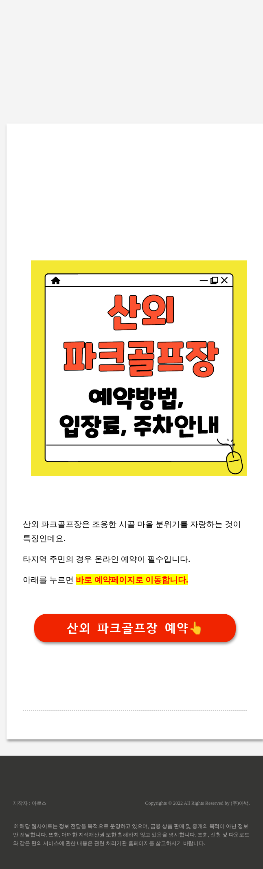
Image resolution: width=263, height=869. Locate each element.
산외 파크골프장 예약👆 (135, 628)
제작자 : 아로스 (29, 803)
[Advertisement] (131, 57)
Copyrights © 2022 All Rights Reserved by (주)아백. (197, 803)
